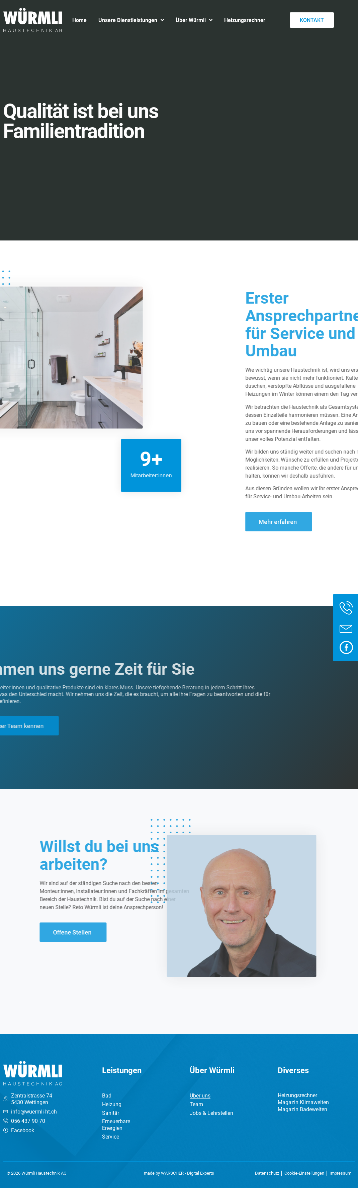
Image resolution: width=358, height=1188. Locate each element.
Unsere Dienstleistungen (131, 20)
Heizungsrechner (244, 19)
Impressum (340, 1173)
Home (79, 19)
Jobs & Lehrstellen (211, 1113)
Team (196, 1104)
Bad (106, 1095)
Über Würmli (194, 20)
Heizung (111, 1104)
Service (110, 1136)
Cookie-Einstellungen (304, 1173)
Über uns (200, 1095)
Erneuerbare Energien (116, 1124)
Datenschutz (267, 1173)
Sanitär (110, 1113)
